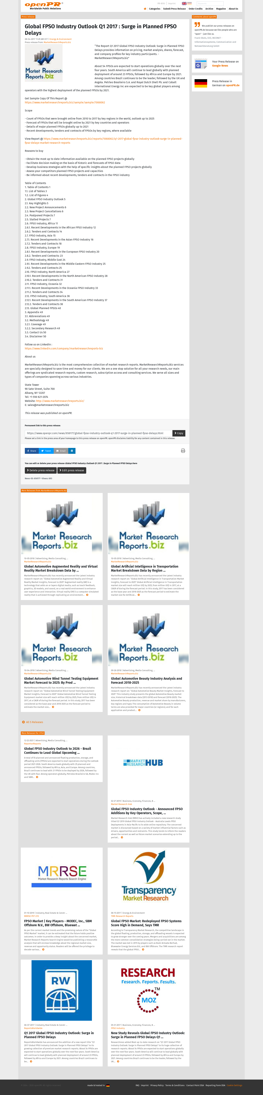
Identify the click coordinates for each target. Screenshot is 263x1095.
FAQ (137, 1085)
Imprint (172, 3)
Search (231, 3)
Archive (209, 8)
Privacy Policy (157, 1085)
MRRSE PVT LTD (31, 916)
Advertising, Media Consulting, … (52, 558)
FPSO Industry (118, 1028)
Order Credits (196, 8)
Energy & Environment (61, 39)
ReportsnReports (32, 743)
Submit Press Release (174, 8)
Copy (179, 433)
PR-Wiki (161, 3)
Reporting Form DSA (215, 1085)
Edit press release (72, 470)
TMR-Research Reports (122, 916)
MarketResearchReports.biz (57, 42)
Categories (154, 8)
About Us (233, 8)
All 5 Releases (32, 722)
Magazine (221, 8)
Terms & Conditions (175, 1085)
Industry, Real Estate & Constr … (51, 913)
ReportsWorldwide (33, 1028)
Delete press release (41, 470)
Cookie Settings (234, 1085)
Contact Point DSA (195, 1085)
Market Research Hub (121, 804)
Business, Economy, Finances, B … (139, 801)
